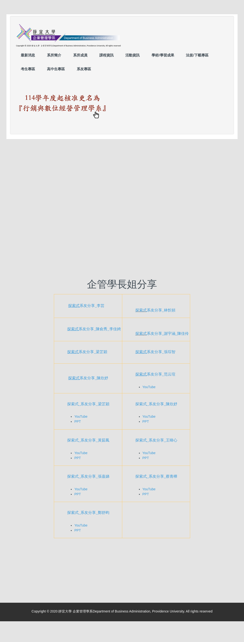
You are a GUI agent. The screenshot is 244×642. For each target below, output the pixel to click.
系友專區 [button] (84, 69)
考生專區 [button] (28, 69)
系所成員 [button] (80, 55)
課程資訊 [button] (106, 55)
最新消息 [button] (28, 55)
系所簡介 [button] (54, 55)
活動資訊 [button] (132, 55)
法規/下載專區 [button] (197, 55)
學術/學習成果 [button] (163, 55)
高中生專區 (56, 69)
